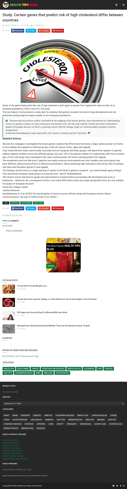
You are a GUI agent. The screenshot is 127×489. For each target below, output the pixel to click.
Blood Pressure (20, 420)
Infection (90, 420)
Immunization (27, 428)
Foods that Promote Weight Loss (32, 286)
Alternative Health (24, 373)
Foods (6, 420)
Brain (15, 415)
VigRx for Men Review (13, 456)
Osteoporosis (62, 373)
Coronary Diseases (12, 424)
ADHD (51, 424)
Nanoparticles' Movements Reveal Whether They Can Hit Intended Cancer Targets (53, 326)
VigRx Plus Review (11, 448)
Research (25, 415)
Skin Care (48, 373)
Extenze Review (10, 440)
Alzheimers (89, 369)
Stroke (113, 415)
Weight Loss (83, 415)
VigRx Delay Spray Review (15, 458)
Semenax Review (10, 442)
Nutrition (29, 424)
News (38, 373)
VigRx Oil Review (10, 445)
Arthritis (41, 424)
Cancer (35, 369)
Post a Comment (14, 230)
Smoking (101, 420)
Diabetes (37, 415)
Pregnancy (72, 424)
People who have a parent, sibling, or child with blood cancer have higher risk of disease (57, 299)
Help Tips (8, 373)
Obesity (60, 424)
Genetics (14, 203)
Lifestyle (112, 420)
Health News (26, 203)
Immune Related (75, 420)
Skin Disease (85, 424)
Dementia (49, 420)
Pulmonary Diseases (65, 415)
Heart (6, 415)
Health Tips (38, 203)
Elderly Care (100, 424)
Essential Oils (115, 424)
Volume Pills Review (12, 453)
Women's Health (11, 428)
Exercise (109, 369)
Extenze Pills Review (12, 450)
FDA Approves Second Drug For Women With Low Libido (42, 312)
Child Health (36, 420)
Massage (41, 428)
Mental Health (74, 369)
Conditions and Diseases (53, 369)
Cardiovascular (99, 415)
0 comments (38, 25)
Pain (99, 369)
